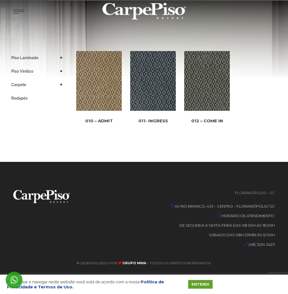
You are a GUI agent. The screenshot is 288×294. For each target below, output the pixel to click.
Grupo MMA (134, 263)
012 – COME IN (207, 124)
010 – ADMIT (99, 121)
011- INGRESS (153, 122)
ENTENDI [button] (200, 284)
